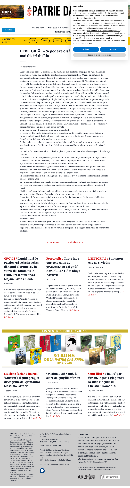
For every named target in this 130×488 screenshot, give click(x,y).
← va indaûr (53, 242)
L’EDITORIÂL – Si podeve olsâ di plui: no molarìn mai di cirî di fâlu (62, 53)
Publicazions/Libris (89, 28)
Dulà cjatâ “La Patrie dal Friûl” (62, 28)
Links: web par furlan (65, 32)
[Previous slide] (26, 41)
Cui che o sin (38, 28)
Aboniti (8, 30)
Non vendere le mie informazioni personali (103, 457)
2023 (70, 40)
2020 (106, 40)
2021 (94, 40)
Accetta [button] (113, 475)
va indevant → (76, 242)
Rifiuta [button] (86, 475)
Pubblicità (63, 442)
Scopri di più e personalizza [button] (99, 481)
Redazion (43, 442)
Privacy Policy (45, 445)
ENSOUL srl (44, 465)
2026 (33, 40)
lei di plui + (9, 317)
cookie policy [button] (91, 444)
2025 (45, 40)
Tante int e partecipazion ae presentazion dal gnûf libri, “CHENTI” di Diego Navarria (63, 267)
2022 (82, 40)
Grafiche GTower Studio (59, 465)
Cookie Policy (57, 445)
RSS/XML (53, 442)
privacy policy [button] (106, 464)
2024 (57, 40)
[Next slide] (126, 41)
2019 (118, 40)
